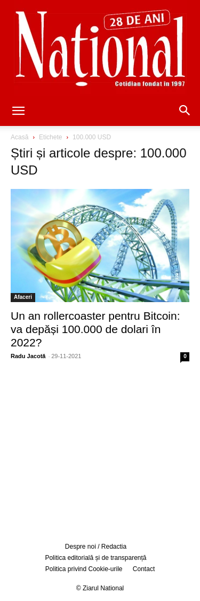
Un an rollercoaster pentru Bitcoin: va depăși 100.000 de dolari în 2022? (95, 329)
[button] (18, 111)
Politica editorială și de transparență (95, 558)
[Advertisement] (100, 450)
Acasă (19, 137)
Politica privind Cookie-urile (84, 569)
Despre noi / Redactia (95, 546)
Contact (144, 569)
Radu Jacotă (28, 356)
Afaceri (23, 297)
